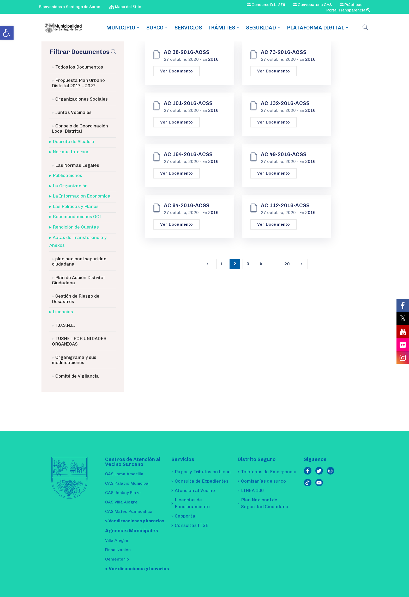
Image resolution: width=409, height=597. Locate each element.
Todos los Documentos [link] (79, 67)
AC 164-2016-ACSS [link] (188, 154)
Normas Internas (71, 151)
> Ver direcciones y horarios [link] (134, 520)
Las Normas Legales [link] (77, 165)
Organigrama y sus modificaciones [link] (74, 360)
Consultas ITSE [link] (191, 525)
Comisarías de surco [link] (263, 481)
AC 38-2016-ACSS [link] (186, 52)
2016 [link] (213, 59)
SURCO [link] (157, 27)
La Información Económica (82, 196)
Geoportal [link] (185, 516)
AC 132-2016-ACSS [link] (285, 103)
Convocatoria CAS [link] (312, 5)
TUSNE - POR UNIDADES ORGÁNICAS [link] (79, 341)
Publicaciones (67, 175)
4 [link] (261, 263)
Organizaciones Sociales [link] (81, 99)
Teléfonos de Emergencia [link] (269, 471)
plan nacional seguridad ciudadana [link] (79, 261)
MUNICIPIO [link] (123, 27)
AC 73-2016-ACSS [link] (283, 52)
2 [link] (234, 263)
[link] (7, 33)
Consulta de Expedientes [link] (201, 481)
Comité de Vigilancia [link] (77, 376)
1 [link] (221, 263)
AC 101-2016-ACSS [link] (188, 103)
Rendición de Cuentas (76, 227)
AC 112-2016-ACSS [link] (285, 205)
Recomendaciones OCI (77, 216)
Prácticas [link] (351, 5)
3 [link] (247, 263)
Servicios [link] (188, 27)
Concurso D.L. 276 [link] (266, 5)
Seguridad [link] (263, 27)
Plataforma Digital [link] (318, 27)
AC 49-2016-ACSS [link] (283, 154)
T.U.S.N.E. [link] (65, 325)
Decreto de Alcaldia (73, 141)
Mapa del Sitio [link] (125, 7)
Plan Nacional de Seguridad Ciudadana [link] (264, 503)
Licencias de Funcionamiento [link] (192, 503)
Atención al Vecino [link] (195, 490)
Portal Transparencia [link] (348, 10)
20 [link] (287, 263)
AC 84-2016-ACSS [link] (186, 205)
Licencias (63, 311)
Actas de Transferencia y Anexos (78, 241)
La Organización (70, 185)
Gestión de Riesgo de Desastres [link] (75, 298)
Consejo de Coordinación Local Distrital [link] (80, 128)
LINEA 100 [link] (252, 490)
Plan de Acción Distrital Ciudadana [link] (78, 280)
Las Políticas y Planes (76, 206)
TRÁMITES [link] (224, 27)
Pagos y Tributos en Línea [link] (203, 471)
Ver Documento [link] (176, 71)
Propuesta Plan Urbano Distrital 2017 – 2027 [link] (78, 83)
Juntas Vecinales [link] (73, 112)
